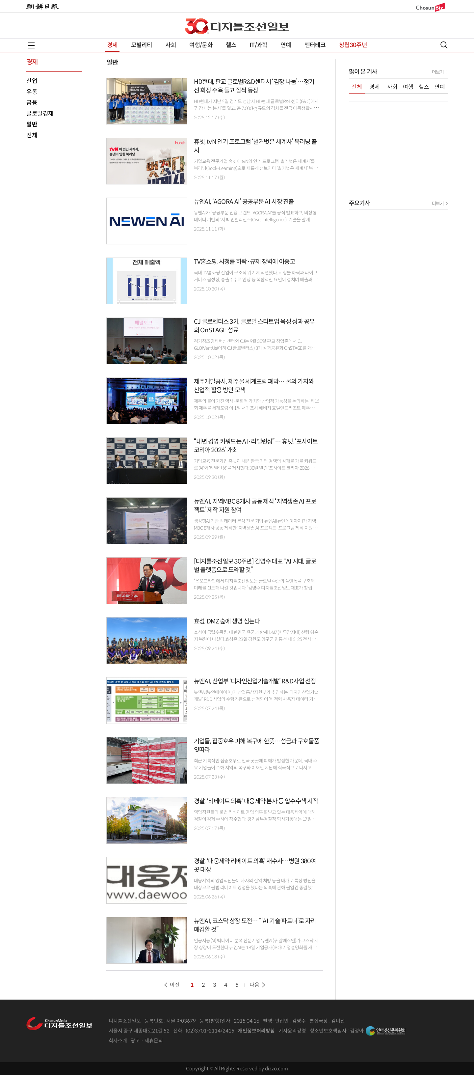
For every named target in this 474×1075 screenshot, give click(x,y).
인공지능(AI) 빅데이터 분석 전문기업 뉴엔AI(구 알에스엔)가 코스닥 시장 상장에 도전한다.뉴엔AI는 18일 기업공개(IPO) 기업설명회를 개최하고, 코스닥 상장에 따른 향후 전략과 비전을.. (256, 947)
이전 (171, 984)
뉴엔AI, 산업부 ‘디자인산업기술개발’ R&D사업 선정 (255, 681)
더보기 (438, 72)
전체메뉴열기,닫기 (31, 45)
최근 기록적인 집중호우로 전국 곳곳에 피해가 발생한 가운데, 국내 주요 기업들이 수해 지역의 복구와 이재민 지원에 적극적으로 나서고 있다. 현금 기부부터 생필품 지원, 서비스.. (255, 768)
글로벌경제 (40, 113)
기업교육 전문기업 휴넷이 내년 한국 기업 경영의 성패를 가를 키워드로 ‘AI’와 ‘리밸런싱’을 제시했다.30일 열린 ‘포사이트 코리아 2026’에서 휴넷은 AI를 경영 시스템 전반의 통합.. (256, 468)
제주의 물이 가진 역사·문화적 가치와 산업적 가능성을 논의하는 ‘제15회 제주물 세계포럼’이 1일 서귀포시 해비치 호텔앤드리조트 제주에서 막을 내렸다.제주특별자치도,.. (257, 408)
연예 (285, 45)
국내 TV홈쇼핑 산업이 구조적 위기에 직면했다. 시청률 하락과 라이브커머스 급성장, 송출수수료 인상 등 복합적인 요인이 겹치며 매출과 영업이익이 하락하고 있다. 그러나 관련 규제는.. (255, 279)
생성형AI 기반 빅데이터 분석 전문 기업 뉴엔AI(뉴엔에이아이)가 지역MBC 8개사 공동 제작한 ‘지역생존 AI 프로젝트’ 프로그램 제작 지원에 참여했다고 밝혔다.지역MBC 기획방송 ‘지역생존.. (255, 528)
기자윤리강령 (292, 1031)
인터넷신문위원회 (385, 1031)
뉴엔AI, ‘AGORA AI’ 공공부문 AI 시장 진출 (244, 202)
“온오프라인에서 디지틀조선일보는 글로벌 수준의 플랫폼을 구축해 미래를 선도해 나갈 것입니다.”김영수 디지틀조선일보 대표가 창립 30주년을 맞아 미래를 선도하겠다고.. (256, 588)
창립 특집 (197, 26)
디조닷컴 (249, 26)
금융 (31, 102)
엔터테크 (315, 45)
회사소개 (118, 1040)
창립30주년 (353, 45)
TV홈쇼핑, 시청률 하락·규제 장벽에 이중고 (244, 261)
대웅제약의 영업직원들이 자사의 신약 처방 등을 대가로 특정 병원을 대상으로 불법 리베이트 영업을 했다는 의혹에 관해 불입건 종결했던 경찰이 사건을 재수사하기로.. (255, 887)
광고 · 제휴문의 (147, 1040)
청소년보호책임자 (328, 1031)
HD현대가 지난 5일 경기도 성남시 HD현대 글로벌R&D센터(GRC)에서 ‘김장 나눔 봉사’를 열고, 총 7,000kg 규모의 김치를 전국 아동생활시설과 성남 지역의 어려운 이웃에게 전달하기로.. (256, 108)
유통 (31, 92)
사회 (170, 45)
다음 (258, 984)
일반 (31, 124)
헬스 (231, 45)
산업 (31, 81)
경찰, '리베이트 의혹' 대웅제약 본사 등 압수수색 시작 (256, 801)
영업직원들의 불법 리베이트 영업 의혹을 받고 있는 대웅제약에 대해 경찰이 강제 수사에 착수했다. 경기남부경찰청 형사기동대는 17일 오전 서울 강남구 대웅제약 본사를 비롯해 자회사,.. (255, 819)
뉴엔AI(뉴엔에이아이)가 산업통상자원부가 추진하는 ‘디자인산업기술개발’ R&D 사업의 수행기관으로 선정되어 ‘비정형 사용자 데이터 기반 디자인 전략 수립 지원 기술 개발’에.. (256, 699)
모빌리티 (141, 45)
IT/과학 (258, 45)
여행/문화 (201, 45)
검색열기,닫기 (444, 45)
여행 (408, 87)
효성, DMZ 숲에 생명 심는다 (227, 621)
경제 (112, 45)
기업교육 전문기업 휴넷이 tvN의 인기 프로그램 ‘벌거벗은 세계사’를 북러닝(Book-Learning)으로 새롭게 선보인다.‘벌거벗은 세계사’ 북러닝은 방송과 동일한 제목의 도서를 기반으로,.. (255, 168)
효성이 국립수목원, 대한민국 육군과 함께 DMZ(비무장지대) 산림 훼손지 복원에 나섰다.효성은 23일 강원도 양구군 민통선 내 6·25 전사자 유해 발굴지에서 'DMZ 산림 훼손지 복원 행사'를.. (256, 639)
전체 (31, 135)
